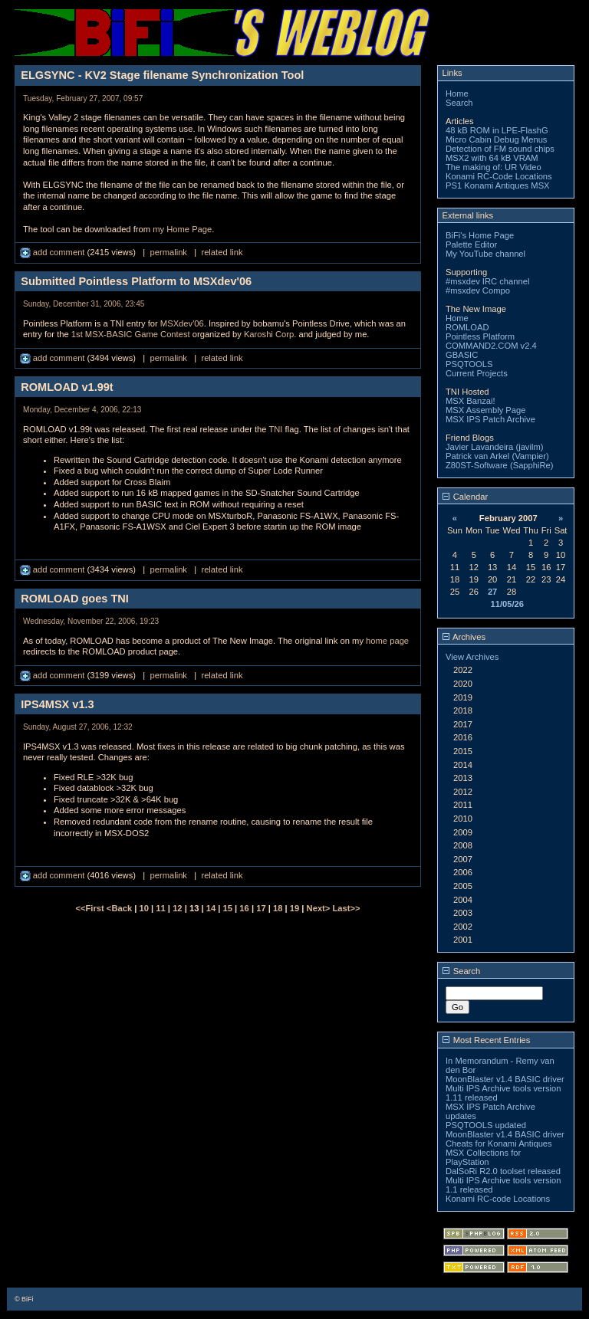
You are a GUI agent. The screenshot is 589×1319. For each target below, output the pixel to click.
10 (144, 908)
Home (457, 93)
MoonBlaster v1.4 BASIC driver (505, 1079)
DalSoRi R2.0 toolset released (503, 1171)
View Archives (472, 656)
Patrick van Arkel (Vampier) (497, 456)
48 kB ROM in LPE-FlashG (497, 130)
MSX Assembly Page (485, 410)
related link (221, 252)
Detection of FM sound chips (500, 148)
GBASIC (462, 354)
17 (260, 908)
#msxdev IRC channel (487, 281)
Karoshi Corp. (270, 334)
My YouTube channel (485, 253)
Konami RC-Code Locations (499, 176)
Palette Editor (471, 244)
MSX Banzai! (470, 400)
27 (492, 591)
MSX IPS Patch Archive (490, 419)
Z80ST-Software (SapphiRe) (500, 465)
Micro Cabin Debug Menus (496, 139)
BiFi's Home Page (480, 235)
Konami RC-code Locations (498, 1198)
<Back (120, 908)
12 (177, 908)
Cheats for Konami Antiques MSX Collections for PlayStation (499, 1152)
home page (387, 640)
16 (243, 908)
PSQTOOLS (469, 364)
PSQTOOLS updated (486, 1125)
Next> (320, 908)
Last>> (346, 908)
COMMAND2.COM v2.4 (491, 345)
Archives (464, 636)
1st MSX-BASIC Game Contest (130, 334)
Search (459, 102)
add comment (53, 252)
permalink (168, 252)
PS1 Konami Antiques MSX (498, 185)
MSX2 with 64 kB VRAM (492, 157)
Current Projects (477, 373)
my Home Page (182, 229)
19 (294, 908)
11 (160, 908)
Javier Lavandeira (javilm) (494, 446)
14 (211, 908)
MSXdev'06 (182, 323)
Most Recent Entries (487, 1040)
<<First (90, 908)
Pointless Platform (480, 336)
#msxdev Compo (478, 290)
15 (227, 908)
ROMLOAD (467, 327)
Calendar (466, 496)
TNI (275, 429)
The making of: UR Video (493, 167)
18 (277, 908)
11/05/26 (507, 604)
